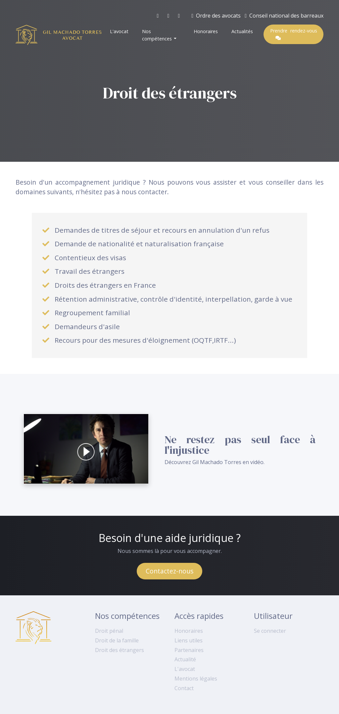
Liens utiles (188, 640)
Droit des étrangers (119, 650)
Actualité (185, 659)
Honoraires (206, 31)
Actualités (242, 31)
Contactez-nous (169, 570)
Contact (184, 688)
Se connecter (270, 630)
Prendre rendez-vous (293, 34)
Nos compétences (157, 35)
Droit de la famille (117, 640)
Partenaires (189, 650)
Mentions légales (195, 678)
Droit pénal (109, 630)
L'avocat (119, 31)
